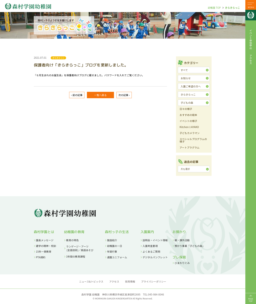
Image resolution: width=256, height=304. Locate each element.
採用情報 (130, 281)
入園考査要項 (150, 246)
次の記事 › (124, 95)
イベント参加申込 (250, 39)
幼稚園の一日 (114, 246)
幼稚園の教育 (74, 232)
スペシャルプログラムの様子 (193, 140)
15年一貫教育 (43, 251)
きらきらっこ (232, 7)
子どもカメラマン (190, 133)
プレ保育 (179, 257)
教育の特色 (72, 240)
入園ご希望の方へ (191, 86)
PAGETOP (250, 299)
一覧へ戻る (100, 95)
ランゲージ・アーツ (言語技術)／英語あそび (78, 248)
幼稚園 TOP (214, 7)
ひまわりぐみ (182, 263)
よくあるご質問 (151, 251)
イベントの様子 (188, 121)
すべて (184, 70)
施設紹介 (112, 240)
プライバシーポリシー (153, 281)
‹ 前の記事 (76, 95)
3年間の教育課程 (75, 256)
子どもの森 (187, 102)
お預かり (179, 232)
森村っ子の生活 (117, 232)
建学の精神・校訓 (46, 246)
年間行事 (112, 251)
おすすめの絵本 (188, 115)
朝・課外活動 (182, 240)
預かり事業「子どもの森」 (190, 246)
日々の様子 (186, 109)
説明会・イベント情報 (155, 240)
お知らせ (186, 78)
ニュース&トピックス (91, 281)
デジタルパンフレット (155, 257)
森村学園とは (44, 232)
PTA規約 (40, 257)
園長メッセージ (45, 240)
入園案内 (147, 232)
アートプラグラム (189, 147)
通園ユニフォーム (117, 257)
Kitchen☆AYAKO (189, 127)
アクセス (250, 59)
